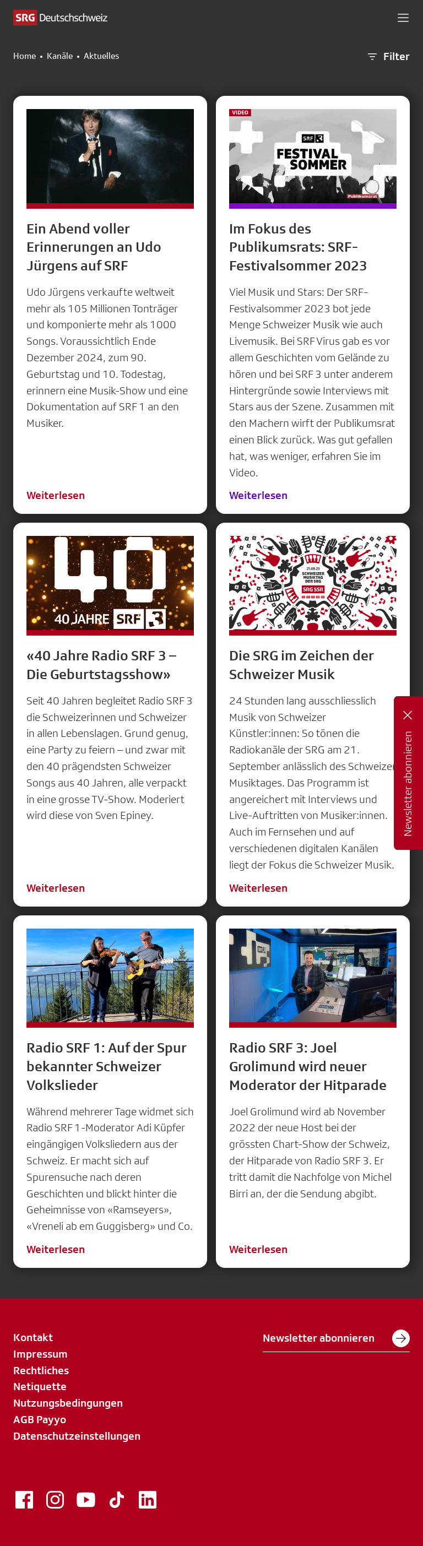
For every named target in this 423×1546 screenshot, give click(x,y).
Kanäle (60, 56)
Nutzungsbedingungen (68, 1403)
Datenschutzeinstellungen (76, 1436)
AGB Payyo (39, 1419)
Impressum (40, 1354)
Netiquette (40, 1386)
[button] (403, 17)
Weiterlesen (55, 495)
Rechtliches (41, 1370)
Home (24, 56)
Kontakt (33, 1337)
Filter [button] (388, 56)
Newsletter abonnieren (336, 1338)
